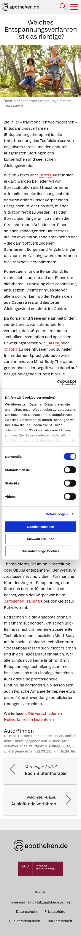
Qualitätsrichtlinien (24, 921)
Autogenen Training (22, 601)
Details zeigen (57, 514)
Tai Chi (53, 343)
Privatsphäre (54, 911)
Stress (45, 175)
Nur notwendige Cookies (41, 551)
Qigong (10, 349)
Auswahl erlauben (40, 539)
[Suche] (63, 7)
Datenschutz (26, 911)
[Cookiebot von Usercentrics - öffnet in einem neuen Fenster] (57, 382)
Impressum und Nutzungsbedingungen (40, 902)
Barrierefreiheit (60, 921)
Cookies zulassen (40, 527)
